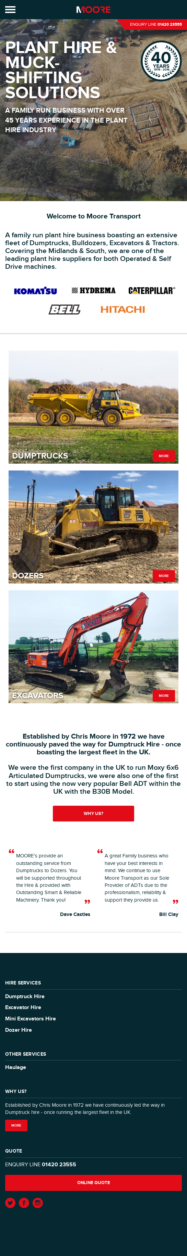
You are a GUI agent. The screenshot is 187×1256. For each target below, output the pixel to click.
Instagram (38, 1203)
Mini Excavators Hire (30, 1019)
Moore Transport (93, 9)
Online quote (93, 1182)
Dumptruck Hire (25, 996)
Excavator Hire (23, 1007)
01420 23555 (169, 24)
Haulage (15, 1067)
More (164, 456)
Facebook (24, 1203)
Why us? (93, 813)
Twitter (10, 1203)
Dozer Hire (18, 1030)
